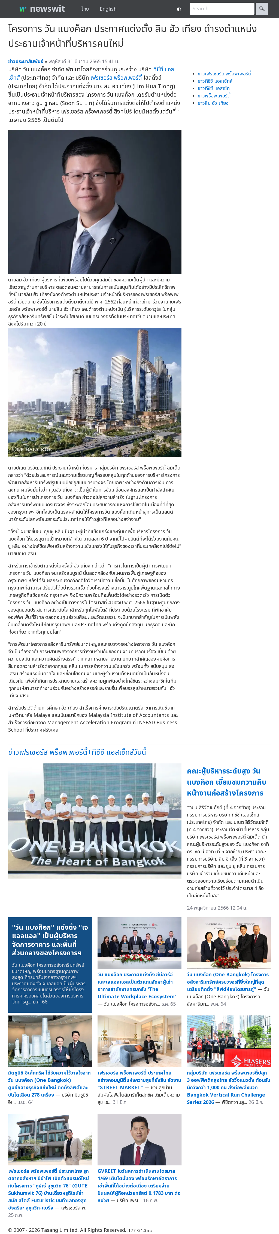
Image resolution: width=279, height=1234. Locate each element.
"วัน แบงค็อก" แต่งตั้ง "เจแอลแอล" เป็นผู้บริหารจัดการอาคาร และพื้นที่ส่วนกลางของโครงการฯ (50, 940)
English (108, 9)
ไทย (85, 9)
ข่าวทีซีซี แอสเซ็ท (214, 88)
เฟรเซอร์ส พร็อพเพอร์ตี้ (116, 78)
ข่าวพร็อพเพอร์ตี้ (214, 96)
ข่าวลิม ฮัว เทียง (213, 103)
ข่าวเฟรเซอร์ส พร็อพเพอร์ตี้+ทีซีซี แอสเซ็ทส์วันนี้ (77, 752)
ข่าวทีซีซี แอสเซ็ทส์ (215, 81)
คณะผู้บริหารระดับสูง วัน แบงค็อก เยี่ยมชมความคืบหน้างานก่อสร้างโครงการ (226, 782)
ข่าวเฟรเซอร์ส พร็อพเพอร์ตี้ (224, 74)
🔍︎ (262, 9)
